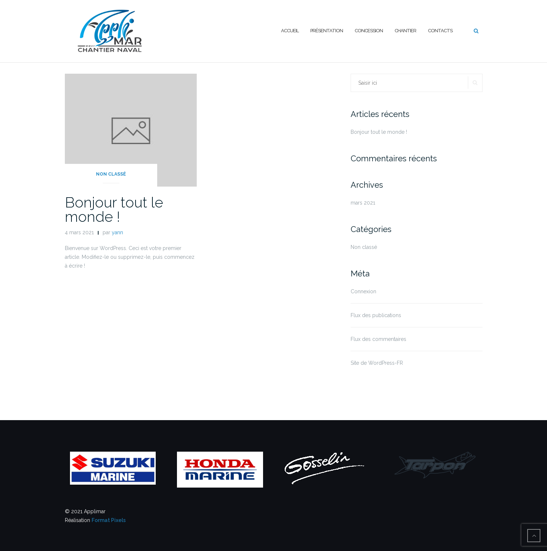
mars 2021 (363, 203)
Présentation (326, 30)
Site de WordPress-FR (377, 363)
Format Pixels (109, 520)
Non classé (111, 174)
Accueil (290, 30)
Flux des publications (376, 315)
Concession (369, 30)
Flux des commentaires (378, 339)
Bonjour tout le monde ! (114, 209)
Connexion (363, 291)
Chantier (405, 30)
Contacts (440, 30)
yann (117, 232)
